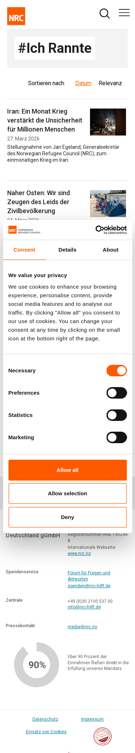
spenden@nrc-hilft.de (89, 585)
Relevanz (110, 83)
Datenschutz (45, 719)
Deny (67, 517)
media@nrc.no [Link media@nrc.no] (82, 626)
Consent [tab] (24, 250)
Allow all (67, 470)
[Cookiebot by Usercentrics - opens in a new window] (96, 230)
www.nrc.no (79, 553)
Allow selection (67, 493)
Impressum (92, 719)
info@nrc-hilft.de (84, 607)
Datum (83, 83)
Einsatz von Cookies (46, 731)
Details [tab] (68, 250)
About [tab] (110, 250)
